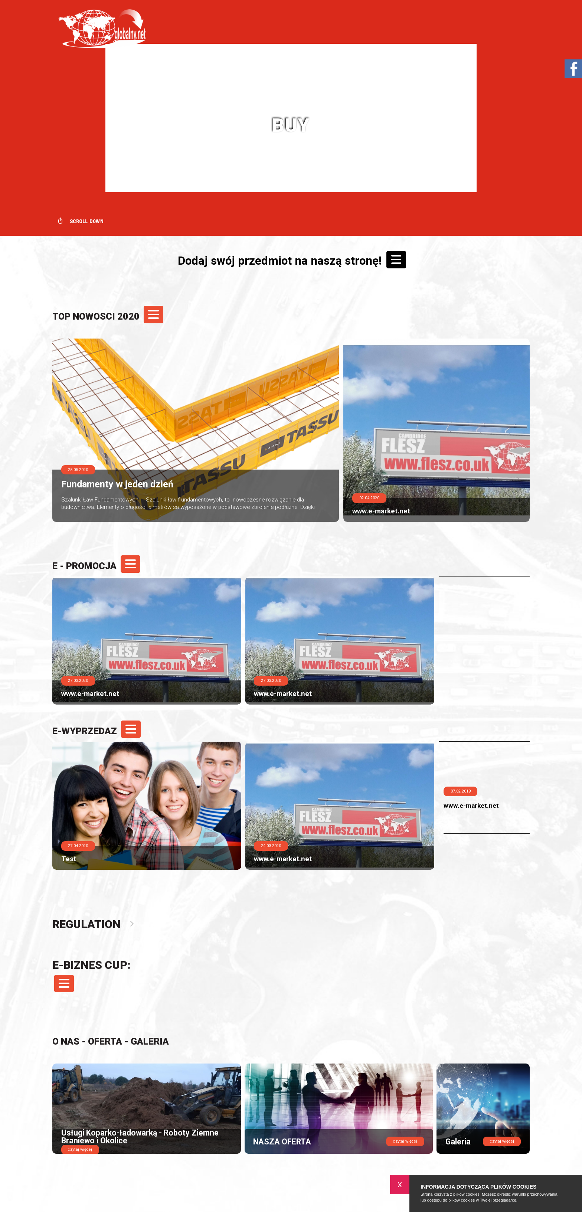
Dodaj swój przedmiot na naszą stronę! (292, 259)
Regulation (88, 924)
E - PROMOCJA (95, 566)
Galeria (150, 1041)
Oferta (105, 1041)
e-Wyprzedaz (95, 731)
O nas (65, 1041)
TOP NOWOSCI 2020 (106, 316)
